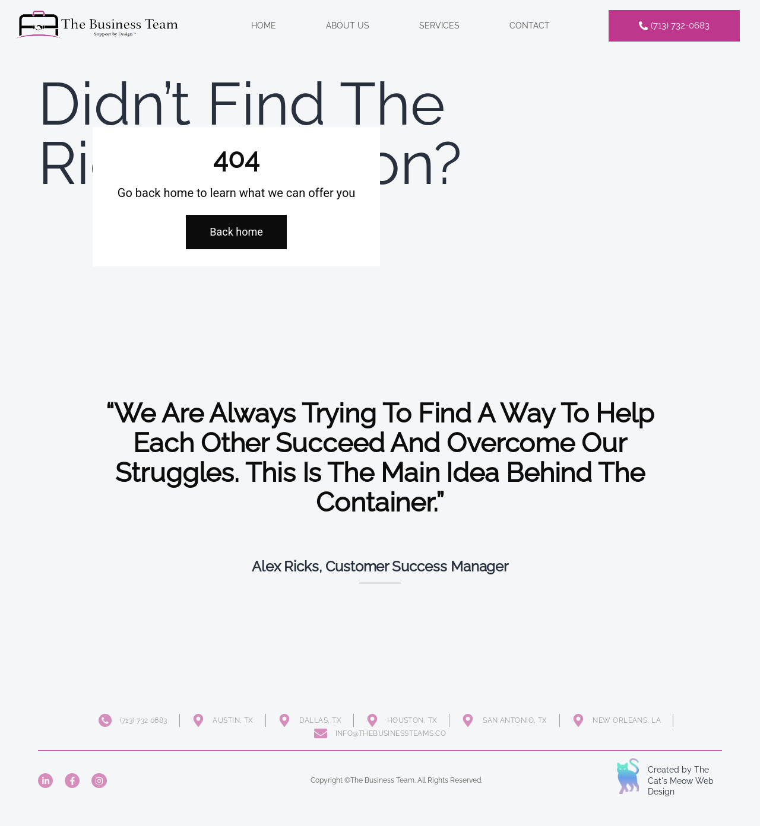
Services (439, 25)
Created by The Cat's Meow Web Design (681, 780)
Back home (236, 231)
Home (263, 25)
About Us (347, 25)
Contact (529, 25)
